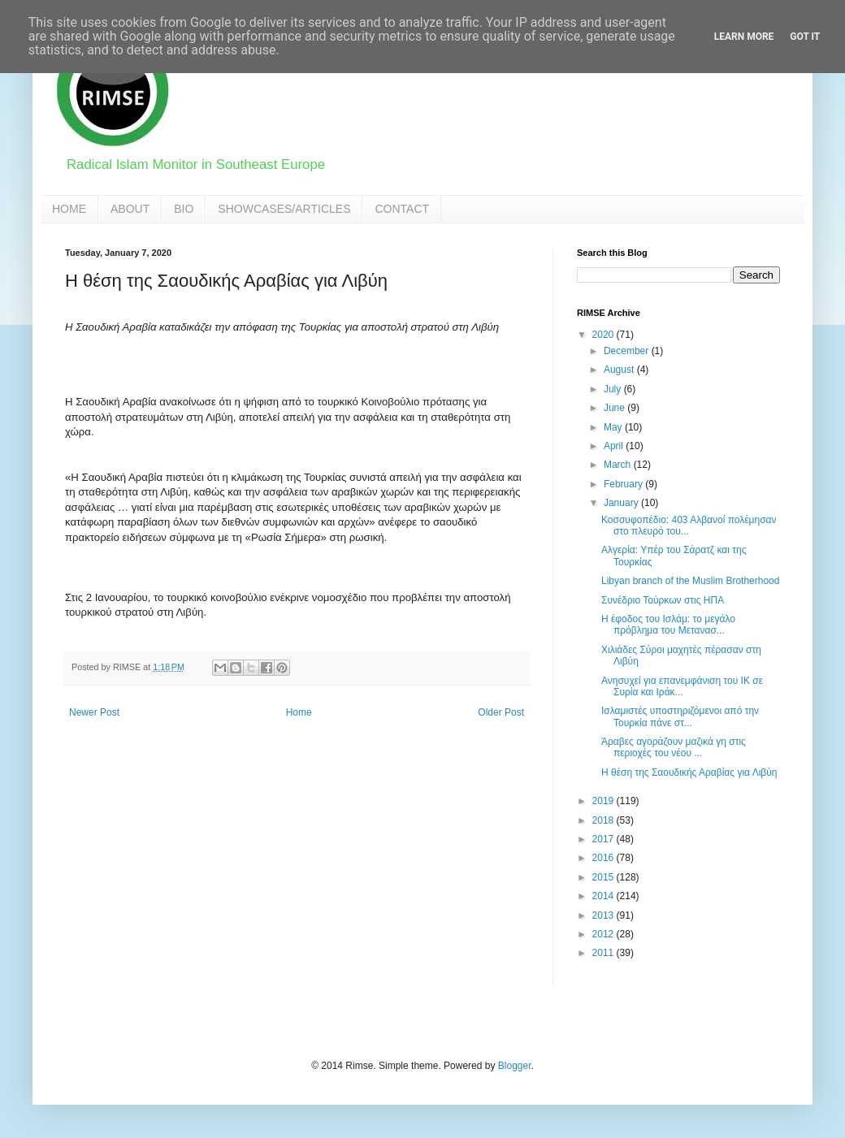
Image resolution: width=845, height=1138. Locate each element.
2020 (604, 334)
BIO (183, 208)
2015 (604, 877)
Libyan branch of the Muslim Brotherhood (690, 580)
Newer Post (94, 712)
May (614, 427)
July (614, 389)
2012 (604, 934)
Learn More (744, 36)
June (615, 407)
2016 (604, 857)
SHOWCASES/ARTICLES (284, 208)
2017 (604, 839)
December (628, 351)
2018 (604, 820)
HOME (69, 208)
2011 (604, 952)
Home (299, 712)
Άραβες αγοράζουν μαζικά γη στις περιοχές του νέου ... (673, 747)
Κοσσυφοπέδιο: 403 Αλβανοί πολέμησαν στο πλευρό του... (689, 525)
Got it (805, 36)
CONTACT (402, 208)
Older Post (501, 712)
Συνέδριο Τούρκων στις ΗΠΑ (662, 600)
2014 (604, 896)
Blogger (514, 1065)
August (620, 369)
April (615, 446)
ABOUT (130, 208)
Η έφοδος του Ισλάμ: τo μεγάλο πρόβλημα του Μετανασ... (668, 624)
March (619, 464)
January (622, 502)
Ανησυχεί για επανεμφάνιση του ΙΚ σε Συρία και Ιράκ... (682, 686)
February (624, 484)
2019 (604, 801)
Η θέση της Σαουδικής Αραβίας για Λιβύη (689, 772)
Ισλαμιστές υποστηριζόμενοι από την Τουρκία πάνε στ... (680, 716)
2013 (604, 915)
